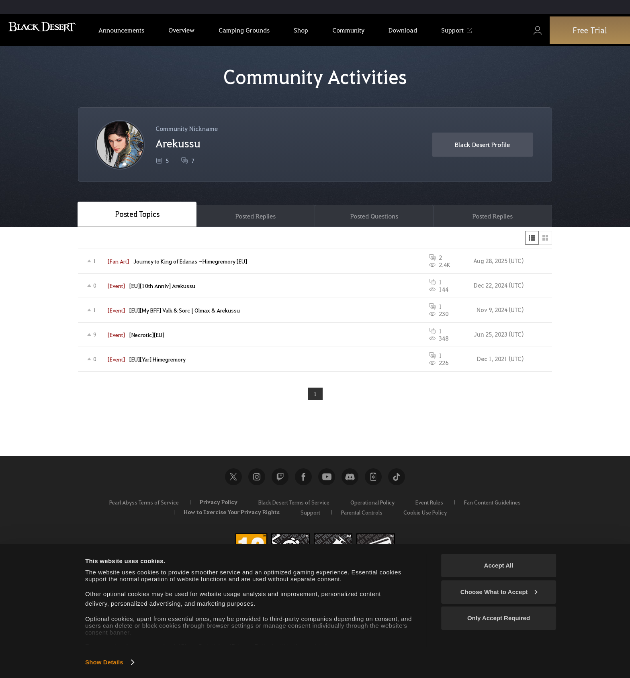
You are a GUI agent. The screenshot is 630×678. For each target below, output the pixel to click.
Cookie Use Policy (425, 514)
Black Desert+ (373, 479)
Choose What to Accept (499, 591)
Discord (350, 479)
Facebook (303, 479)
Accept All (498, 565)
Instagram (256, 479)
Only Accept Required (498, 618)
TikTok (396, 479)
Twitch (280, 479)
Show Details (104, 662)
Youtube (326, 479)
